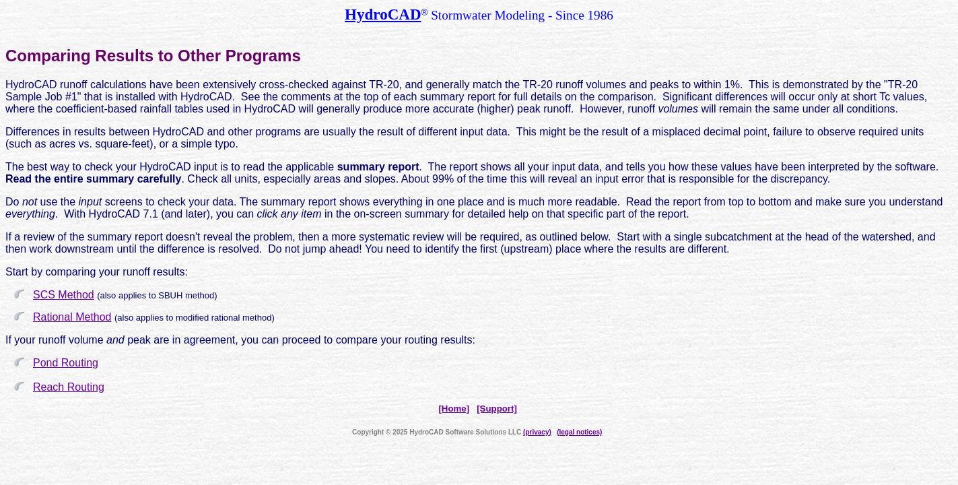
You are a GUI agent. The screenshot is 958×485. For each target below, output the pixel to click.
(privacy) (537, 432)
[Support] (497, 408)
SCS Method (63, 294)
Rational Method (72, 317)
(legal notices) (579, 432)
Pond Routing (65, 362)
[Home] (453, 408)
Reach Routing (68, 387)
